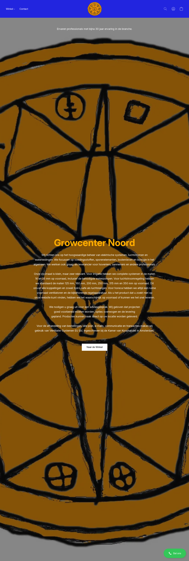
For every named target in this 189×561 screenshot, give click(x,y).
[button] (175, 553)
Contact (23, 8)
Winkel (10, 8)
